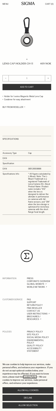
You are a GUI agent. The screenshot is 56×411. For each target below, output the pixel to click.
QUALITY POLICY (35, 345)
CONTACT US (33, 311)
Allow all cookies (28, 390)
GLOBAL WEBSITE (35, 284)
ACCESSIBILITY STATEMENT (34, 349)
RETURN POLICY (35, 305)
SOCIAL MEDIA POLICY (38, 337)
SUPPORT (31, 302)
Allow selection (28, 405)
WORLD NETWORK (36, 287)
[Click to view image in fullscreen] (26, 32)
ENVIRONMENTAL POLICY (35, 341)
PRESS (30, 278)
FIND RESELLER (34, 308)
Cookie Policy (29, 377)
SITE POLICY (33, 334)
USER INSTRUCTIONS (37, 314)
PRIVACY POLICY (35, 332)
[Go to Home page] (28, 3)
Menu (5, 4)
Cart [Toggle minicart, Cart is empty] (49, 4)
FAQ (29, 299)
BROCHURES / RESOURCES (34, 317)
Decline (28, 398)
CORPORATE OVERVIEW (38, 281)
